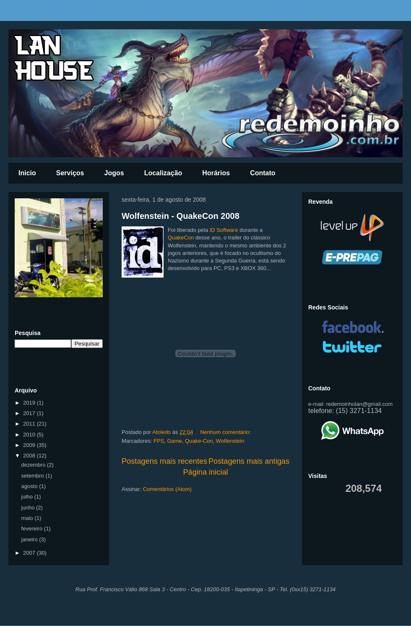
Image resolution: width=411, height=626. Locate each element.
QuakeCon (181, 237)
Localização (163, 173)
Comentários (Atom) (167, 489)
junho (28, 507)
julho (27, 497)
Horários (216, 173)
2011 (30, 424)
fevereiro (32, 528)
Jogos (114, 173)
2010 (30, 434)
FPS (158, 441)
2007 (30, 553)
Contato (262, 173)
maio (28, 518)
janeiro (30, 539)
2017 (30, 413)
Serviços (70, 173)
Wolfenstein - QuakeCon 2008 (180, 216)
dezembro (34, 465)
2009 (30, 445)
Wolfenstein (230, 441)
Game (174, 441)
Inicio (27, 173)
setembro (33, 476)
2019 (30, 403)
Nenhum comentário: (226, 432)
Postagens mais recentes (164, 461)
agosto (30, 486)
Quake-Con (199, 441)
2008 (30, 455)
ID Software (224, 230)
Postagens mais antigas (248, 461)
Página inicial (205, 472)
